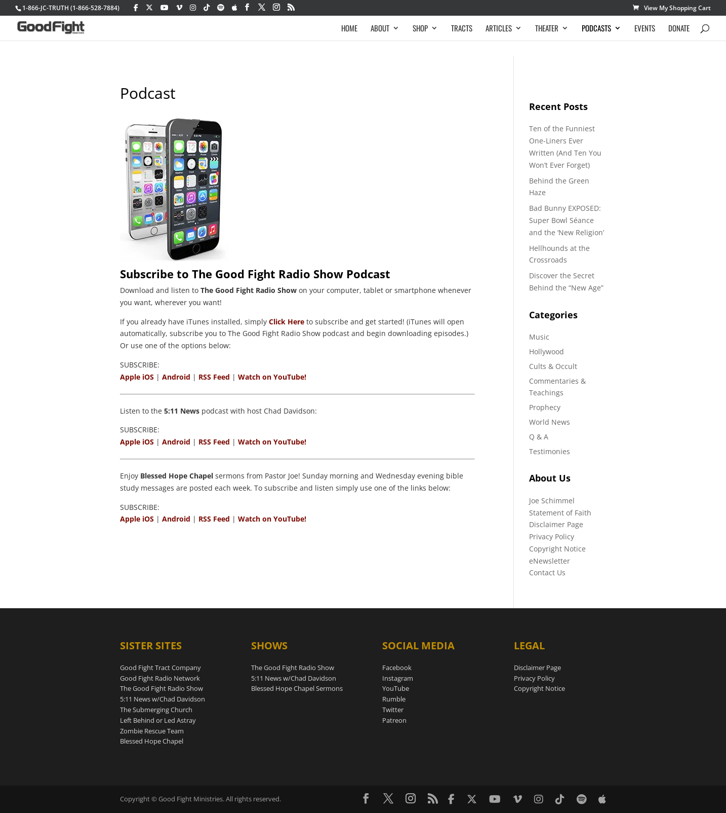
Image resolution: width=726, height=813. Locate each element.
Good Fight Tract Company (160, 667)
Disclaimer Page (556, 524)
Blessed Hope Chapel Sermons (297, 688)
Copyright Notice (557, 548)
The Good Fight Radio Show (161, 688)
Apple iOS (137, 377)
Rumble (394, 699)
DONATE (679, 28)
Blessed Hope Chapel (151, 741)
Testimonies (549, 451)
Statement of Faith (560, 513)
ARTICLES (499, 28)
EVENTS (644, 28)
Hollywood (546, 351)
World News (549, 422)
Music (539, 337)
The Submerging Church (156, 709)
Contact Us (547, 572)
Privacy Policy (551, 536)
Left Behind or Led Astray (158, 720)
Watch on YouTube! (272, 377)
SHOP (420, 28)
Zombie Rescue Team (152, 730)
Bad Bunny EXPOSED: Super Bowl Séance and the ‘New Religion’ (566, 220)
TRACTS (461, 28)
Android (176, 377)
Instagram (397, 678)
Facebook (397, 667)
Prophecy (544, 407)
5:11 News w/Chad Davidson (162, 699)
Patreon (394, 720)
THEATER (546, 28)
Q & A (538, 436)
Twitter (393, 709)
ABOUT (380, 28)
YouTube (395, 688)
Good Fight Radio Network (160, 678)
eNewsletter (549, 561)
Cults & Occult (553, 366)
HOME (349, 28)
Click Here (286, 321)
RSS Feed (214, 377)
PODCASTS (596, 28)
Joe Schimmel (552, 500)
